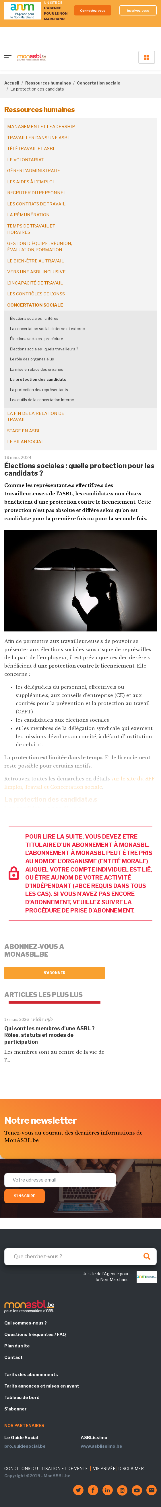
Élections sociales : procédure (36, 338)
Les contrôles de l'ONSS (36, 294)
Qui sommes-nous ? (25, 1323)
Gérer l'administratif (33, 170)
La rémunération (28, 214)
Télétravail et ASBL (31, 148)
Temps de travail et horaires (31, 229)
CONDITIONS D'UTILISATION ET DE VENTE (46, 1468)
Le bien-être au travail (35, 261)
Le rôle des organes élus (32, 359)
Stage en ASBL (23, 430)
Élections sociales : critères (34, 318)
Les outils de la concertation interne (42, 399)
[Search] (80, 1256)
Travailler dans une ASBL (38, 137)
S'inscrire (24, 1196)
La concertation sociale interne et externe (47, 328)
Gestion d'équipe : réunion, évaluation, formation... (39, 247)
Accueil (11, 83)
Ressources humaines (48, 83)
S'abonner (55, 973)
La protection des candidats (38, 379)
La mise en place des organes (36, 369)
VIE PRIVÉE (104, 1468)
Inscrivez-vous (138, 10)
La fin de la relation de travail (35, 417)
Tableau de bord (22, 1397)
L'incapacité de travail (35, 283)
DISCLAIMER (131, 1468)
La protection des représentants (39, 389)
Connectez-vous (92, 10)
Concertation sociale (98, 83)
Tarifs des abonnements (31, 1374)
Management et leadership (41, 126)
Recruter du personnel (36, 192)
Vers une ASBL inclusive (36, 271)
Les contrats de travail (36, 204)
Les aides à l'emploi (30, 182)
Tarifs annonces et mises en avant (41, 1386)
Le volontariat (25, 159)
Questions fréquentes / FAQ (35, 1334)
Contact (13, 1357)
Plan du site (17, 1346)
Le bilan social (25, 441)
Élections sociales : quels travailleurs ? (44, 349)
